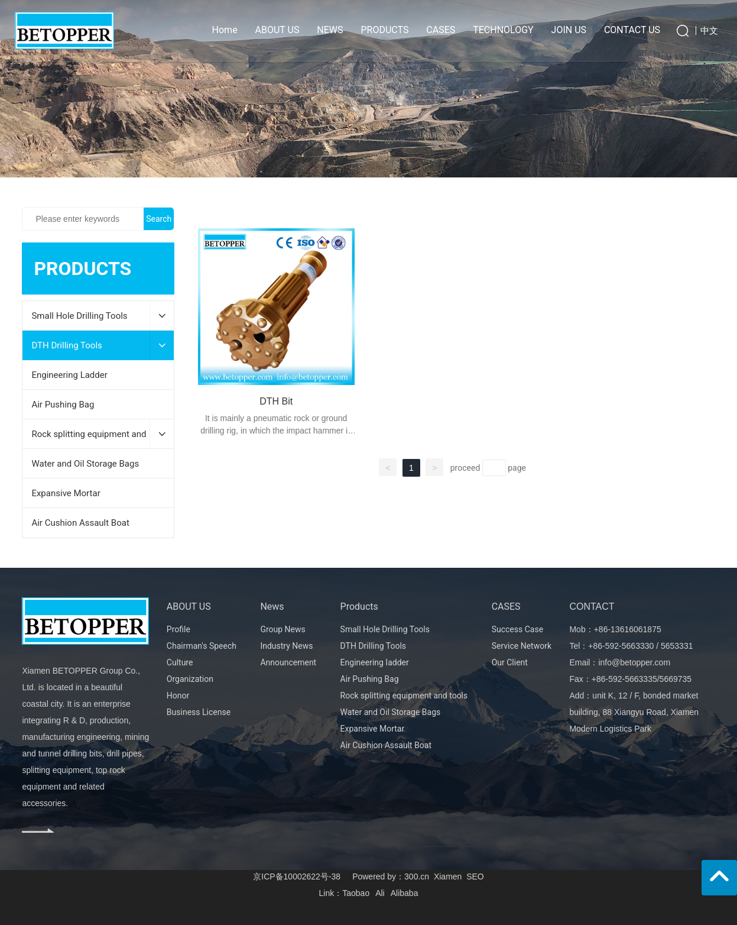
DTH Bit (276, 401)
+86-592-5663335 (624, 679)
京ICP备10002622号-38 (296, 876)
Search (158, 219)
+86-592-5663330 (621, 646)
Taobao (355, 893)
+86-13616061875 (627, 629)
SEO (475, 876)
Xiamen (448, 876)
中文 (709, 30)
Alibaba (404, 893)
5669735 (676, 679)
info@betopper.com (634, 662)
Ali (380, 893)
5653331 (677, 646)
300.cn (416, 876)
